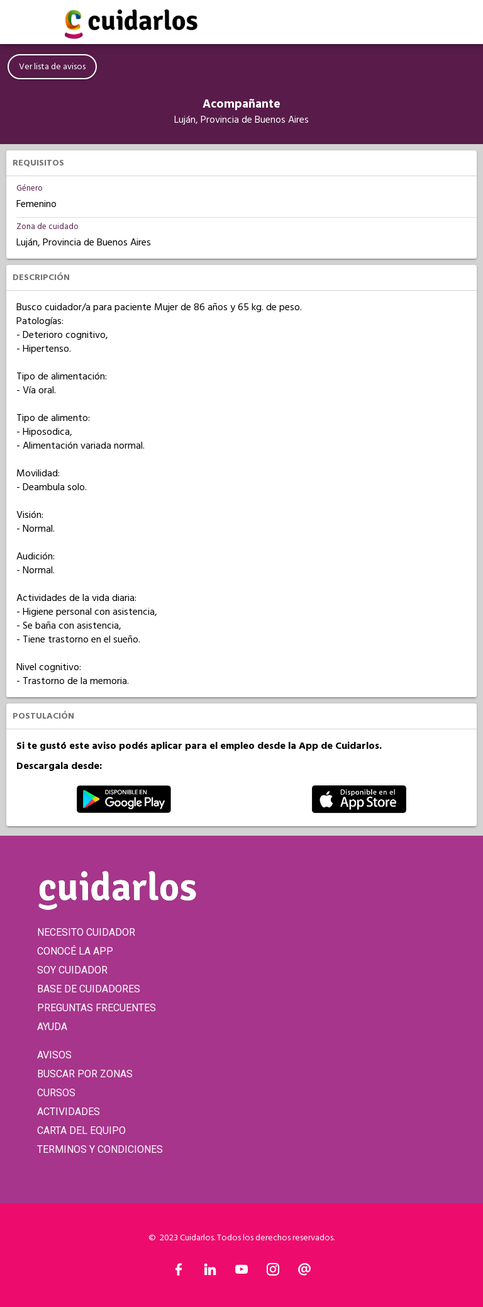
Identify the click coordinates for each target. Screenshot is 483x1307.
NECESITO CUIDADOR (86, 932)
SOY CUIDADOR (72, 970)
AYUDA (52, 1027)
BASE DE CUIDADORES (88, 989)
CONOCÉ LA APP (75, 951)
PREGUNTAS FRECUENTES (96, 1008)
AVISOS (54, 1055)
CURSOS (56, 1093)
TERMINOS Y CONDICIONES (100, 1149)
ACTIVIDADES (68, 1112)
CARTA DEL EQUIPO (81, 1130)
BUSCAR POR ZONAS (85, 1074)
